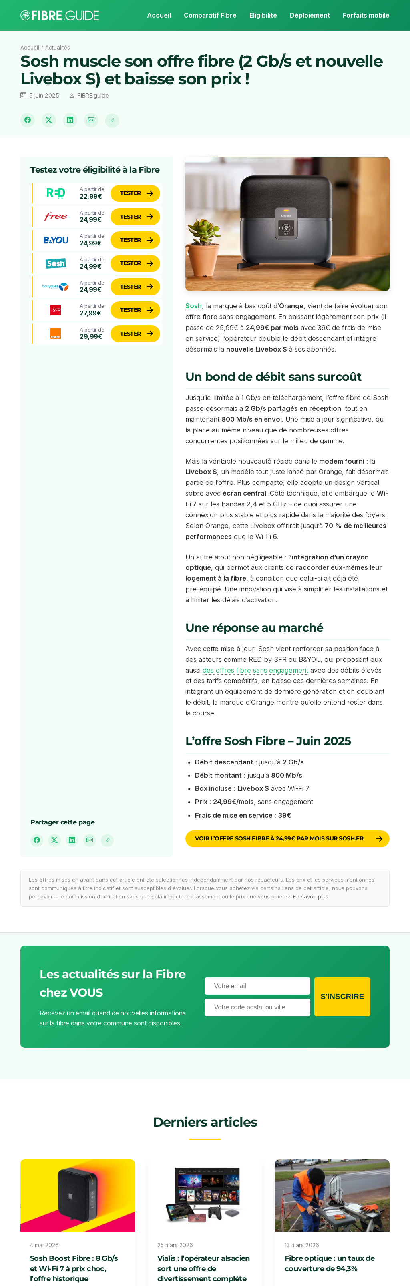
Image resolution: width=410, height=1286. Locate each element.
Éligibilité (263, 15)
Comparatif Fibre (210, 15)
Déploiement (310, 15)
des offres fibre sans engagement (255, 670)
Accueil (159, 15)
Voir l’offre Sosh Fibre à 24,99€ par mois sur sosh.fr (279, 838)
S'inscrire (342, 996)
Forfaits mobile (366, 15)
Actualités (57, 47)
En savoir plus (310, 896)
